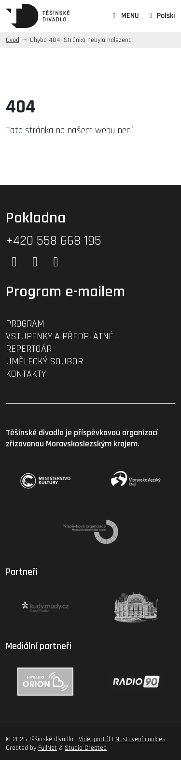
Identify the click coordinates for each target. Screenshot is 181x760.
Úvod (12, 40)
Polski (166, 16)
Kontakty (26, 374)
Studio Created (86, 748)
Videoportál (94, 739)
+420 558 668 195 (53, 240)
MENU (124, 16)
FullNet (47, 748)
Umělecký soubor (44, 361)
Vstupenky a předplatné (59, 336)
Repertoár (29, 349)
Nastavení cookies (140, 739)
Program (25, 324)
